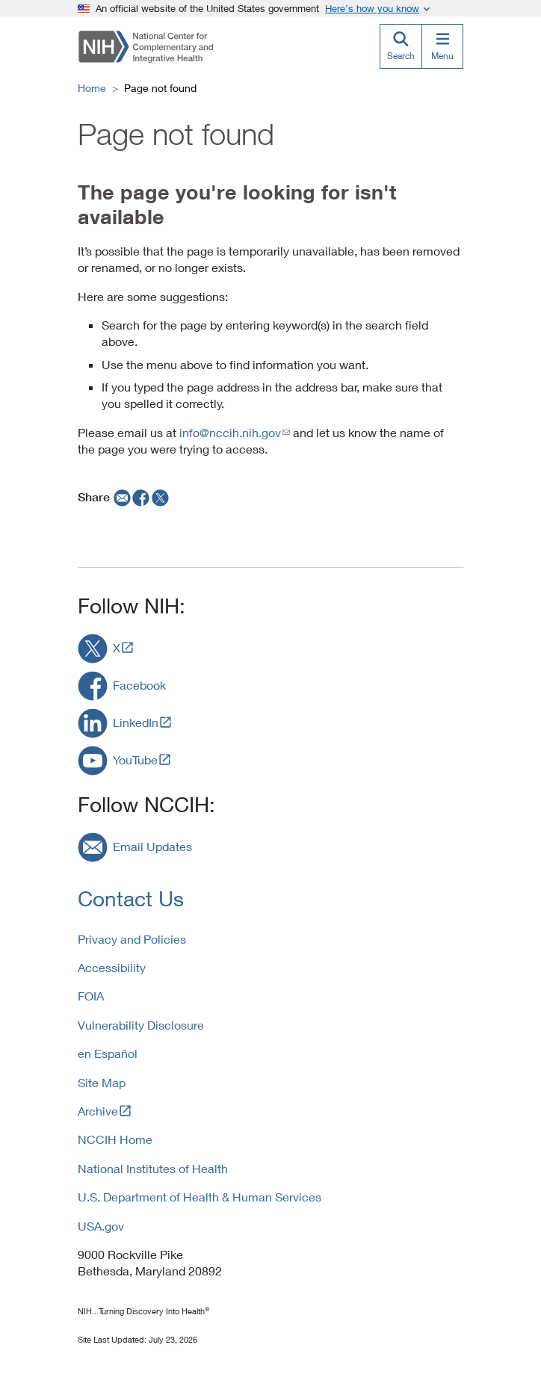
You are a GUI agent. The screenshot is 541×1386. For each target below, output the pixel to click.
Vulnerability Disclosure (141, 1025)
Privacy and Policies (132, 939)
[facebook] (141, 496)
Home (92, 87)
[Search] (400, 46)
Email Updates (152, 846)
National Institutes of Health (153, 1168)
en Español (107, 1053)
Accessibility (112, 967)
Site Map (102, 1082)
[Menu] (442, 46)
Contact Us (131, 898)
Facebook (139, 685)
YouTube (135, 759)
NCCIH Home (115, 1139)
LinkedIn (135, 722)
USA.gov (101, 1226)
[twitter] (160, 496)
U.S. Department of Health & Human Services (199, 1196)
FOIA (91, 996)
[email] (121, 496)
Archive (98, 1111)
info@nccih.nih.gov (230, 432)
